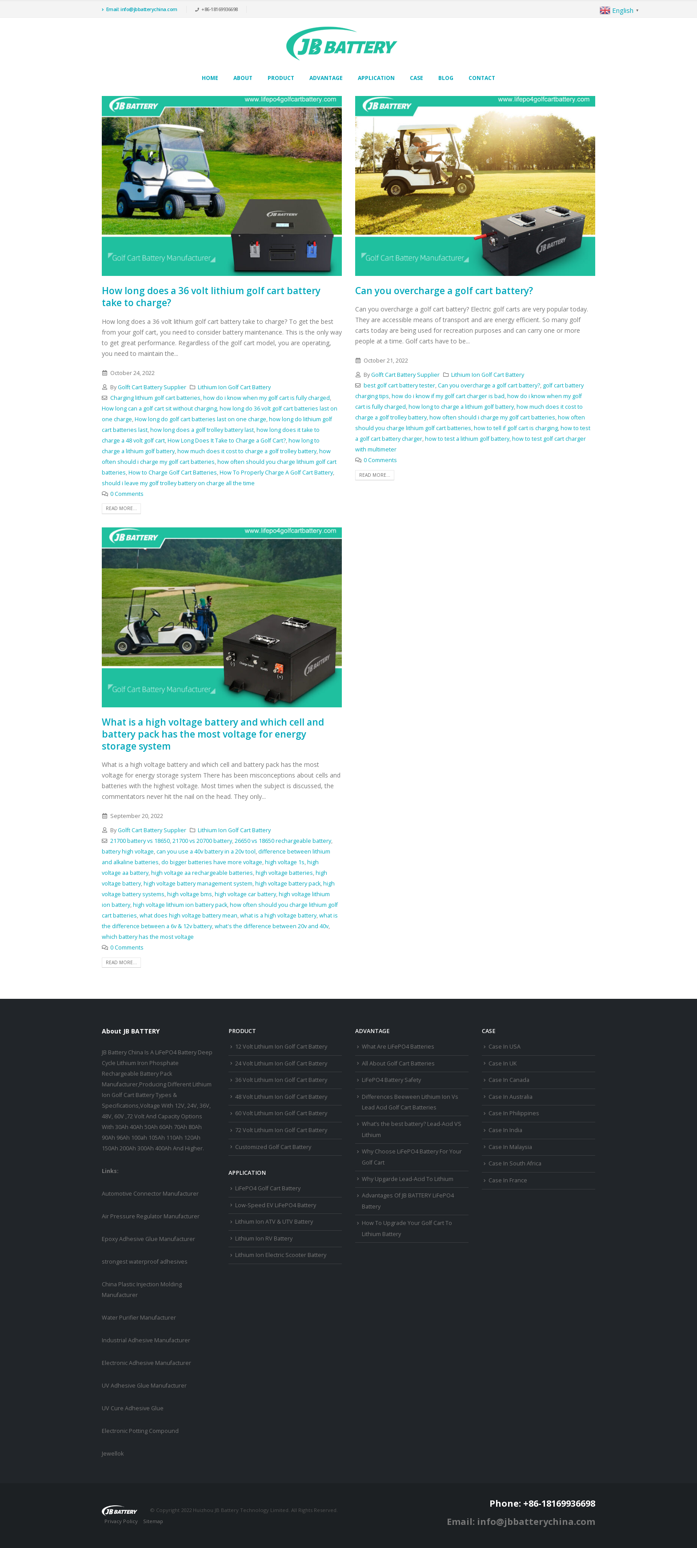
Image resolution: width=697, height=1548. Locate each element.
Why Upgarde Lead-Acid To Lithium (407, 1179)
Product (281, 78)
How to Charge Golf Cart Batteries (172, 472)
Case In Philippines (514, 1113)
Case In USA (505, 1046)
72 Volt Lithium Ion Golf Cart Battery (281, 1130)
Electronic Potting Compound (140, 1431)
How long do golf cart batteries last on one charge (200, 419)
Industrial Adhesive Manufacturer (146, 1340)
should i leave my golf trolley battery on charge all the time (178, 483)
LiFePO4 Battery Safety (391, 1080)
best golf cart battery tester (399, 385)
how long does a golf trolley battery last (202, 430)
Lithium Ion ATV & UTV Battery (274, 1221)
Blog (445, 78)
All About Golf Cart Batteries (398, 1063)
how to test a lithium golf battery (467, 439)
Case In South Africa (515, 1163)
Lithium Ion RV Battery (263, 1238)
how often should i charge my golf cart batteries (492, 417)
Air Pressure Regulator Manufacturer (151, 1216)
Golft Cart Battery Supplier (152, 387)
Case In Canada (509, 1080)
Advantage (326, 78)
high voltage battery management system (198, 883)
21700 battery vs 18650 (140, 841)
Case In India (505, 1130)
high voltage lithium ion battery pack (180, 905)
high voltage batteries (284, 873)
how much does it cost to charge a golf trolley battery (246, 451)
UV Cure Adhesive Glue (133, 1408)
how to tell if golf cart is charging (516, 428)
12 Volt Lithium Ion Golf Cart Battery (281, 1046)
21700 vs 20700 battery (202, 841)
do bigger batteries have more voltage (211, 862)
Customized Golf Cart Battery (273, 1147)
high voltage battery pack (287, 883)
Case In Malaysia (510, 1147)
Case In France (508, 1180)
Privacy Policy (121, 1521)
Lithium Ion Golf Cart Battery (234, 387)
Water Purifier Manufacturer (139, 1317)
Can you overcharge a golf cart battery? (444, 290)
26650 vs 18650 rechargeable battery (283, 841)
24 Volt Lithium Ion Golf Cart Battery (281, 1063)
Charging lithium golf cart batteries (155, 398)
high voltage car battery (245, 894)
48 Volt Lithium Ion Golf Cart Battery (281, 1097)
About (242, 78)
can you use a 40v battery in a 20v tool (206, 851)
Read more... (121, 508)
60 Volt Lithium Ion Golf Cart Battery (281, 1113)
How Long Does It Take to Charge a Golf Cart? (227, 440)
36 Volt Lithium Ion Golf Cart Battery (281, 1080)
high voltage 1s (284, 862)
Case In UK (503, 1063)
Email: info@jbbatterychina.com (139, 9)
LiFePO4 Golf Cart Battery (267, 1188)
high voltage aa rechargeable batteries (202, 873)
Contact (482, 78)
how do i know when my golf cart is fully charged (266, 398)
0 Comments (127, 494)
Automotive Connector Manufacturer (150, 1193)
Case (416, 78)
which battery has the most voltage (148, 937)
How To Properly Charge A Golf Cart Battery (276, 472)
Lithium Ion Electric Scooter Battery (280, 1255)
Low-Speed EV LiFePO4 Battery (275, 1205)
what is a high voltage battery (278, 915)
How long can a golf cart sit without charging (159, 408)
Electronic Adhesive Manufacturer (146, 1363)
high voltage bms (189, 894)
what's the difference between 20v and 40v (271, 926)
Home (210, 78)
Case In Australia (511, 1097)
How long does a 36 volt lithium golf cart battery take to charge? (211, 296)
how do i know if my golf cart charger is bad (448, 396)
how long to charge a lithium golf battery (461, 407)
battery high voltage (128, 851)
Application (376, 78)
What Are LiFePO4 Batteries (398, 1046)
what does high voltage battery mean (188, 915)
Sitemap (153, 1521)
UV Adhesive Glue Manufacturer (144, 1385)
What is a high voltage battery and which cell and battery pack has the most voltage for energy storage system (213, 734)
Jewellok (113, 1453)
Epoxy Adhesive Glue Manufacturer (148, 1239)
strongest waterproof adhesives (145, 1261)
